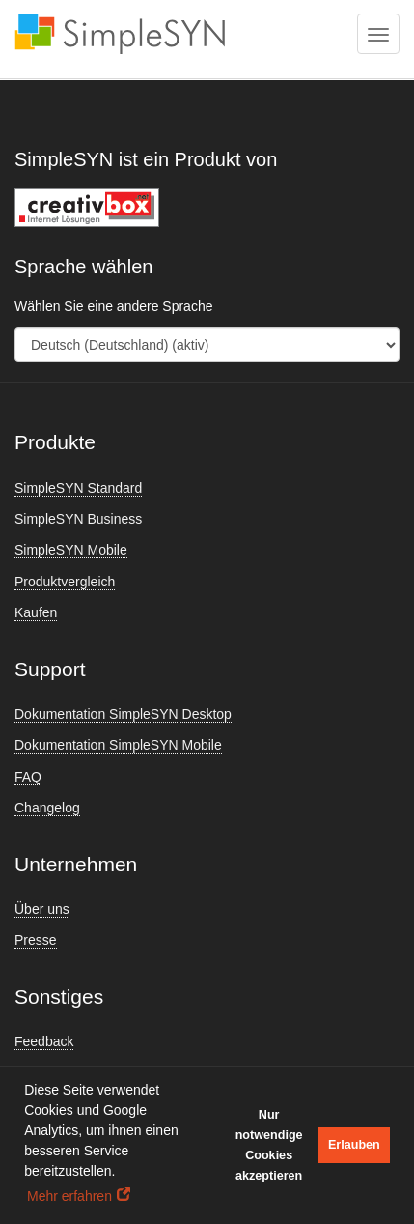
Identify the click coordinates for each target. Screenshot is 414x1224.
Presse (35, 940)
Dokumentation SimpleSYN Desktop (123, 714)
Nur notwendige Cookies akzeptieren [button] (269, 1145)
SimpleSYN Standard (78, 488)
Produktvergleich (64, 581)
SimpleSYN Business (78, 519)
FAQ (27, 776)
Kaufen (35, 612)
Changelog (47, 807)
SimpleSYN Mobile (70, 549)
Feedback (43, 1041)
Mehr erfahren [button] (69, 1196)
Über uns (41, 909)
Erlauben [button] (354, 1145)
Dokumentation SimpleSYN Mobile (118, 745)
